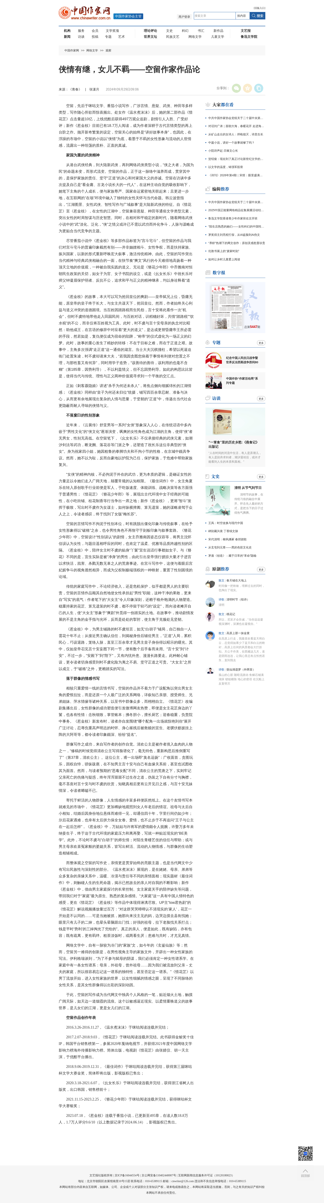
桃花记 (230, 614)
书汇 (201, 30)
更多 (261, 343)
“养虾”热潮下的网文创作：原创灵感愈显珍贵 (236, 243)
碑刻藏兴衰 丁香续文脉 (223, 531)
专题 (108, 36)
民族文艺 (172, 36)
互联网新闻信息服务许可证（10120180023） (206, 1175)
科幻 (185, 30)
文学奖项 (112, 30)
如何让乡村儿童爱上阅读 (224, 259)
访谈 (81, 36)
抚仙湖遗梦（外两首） (240, 669)
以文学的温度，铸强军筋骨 (225, 167)
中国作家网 (71, 50)
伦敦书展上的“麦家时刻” (223, 251)
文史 (169, 30)
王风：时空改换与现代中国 (225, 523)
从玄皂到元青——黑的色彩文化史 (230, 547)
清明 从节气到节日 (248, 488)
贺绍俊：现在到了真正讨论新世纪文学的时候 (236, 159)
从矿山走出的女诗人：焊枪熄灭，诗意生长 (235, 134)
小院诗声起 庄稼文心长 (223, 150)
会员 (95, 30)
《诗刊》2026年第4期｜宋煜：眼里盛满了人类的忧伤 (236, 175)
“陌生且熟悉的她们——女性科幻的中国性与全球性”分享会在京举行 (236, 226)
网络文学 (195, 36)
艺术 (121, 36)
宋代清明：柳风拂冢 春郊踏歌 (227, 539)
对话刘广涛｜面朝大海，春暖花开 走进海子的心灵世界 (236, 126)
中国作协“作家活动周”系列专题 (242, 381)
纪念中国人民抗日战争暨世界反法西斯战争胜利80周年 (242, 360)
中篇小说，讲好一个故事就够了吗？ (231, 142)
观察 (108, 50)
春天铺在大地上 (236, 580)
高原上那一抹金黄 (238, 633)
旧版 (259, 8)
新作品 (218, 30)
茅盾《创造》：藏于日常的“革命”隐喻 (232, 555)
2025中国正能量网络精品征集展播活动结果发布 (236, 210)
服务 (81, 30)
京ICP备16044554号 (127, 1175)
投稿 (95, 36)
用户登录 (184, 16)
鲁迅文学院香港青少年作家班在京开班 (232, 218)
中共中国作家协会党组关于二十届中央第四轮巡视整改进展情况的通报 (236, 118)
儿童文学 (217, 36)
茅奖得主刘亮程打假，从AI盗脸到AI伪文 (234, 234)
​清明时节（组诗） (238, 599)
